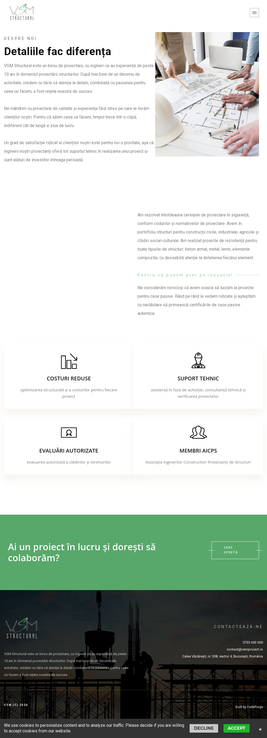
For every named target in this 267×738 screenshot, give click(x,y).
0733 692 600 (253, 642)
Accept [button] (237, 728)
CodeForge (255, 707)
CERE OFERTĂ (235, 550)
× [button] (260, 729)
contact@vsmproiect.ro (245, 649)
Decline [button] (204, 728)
